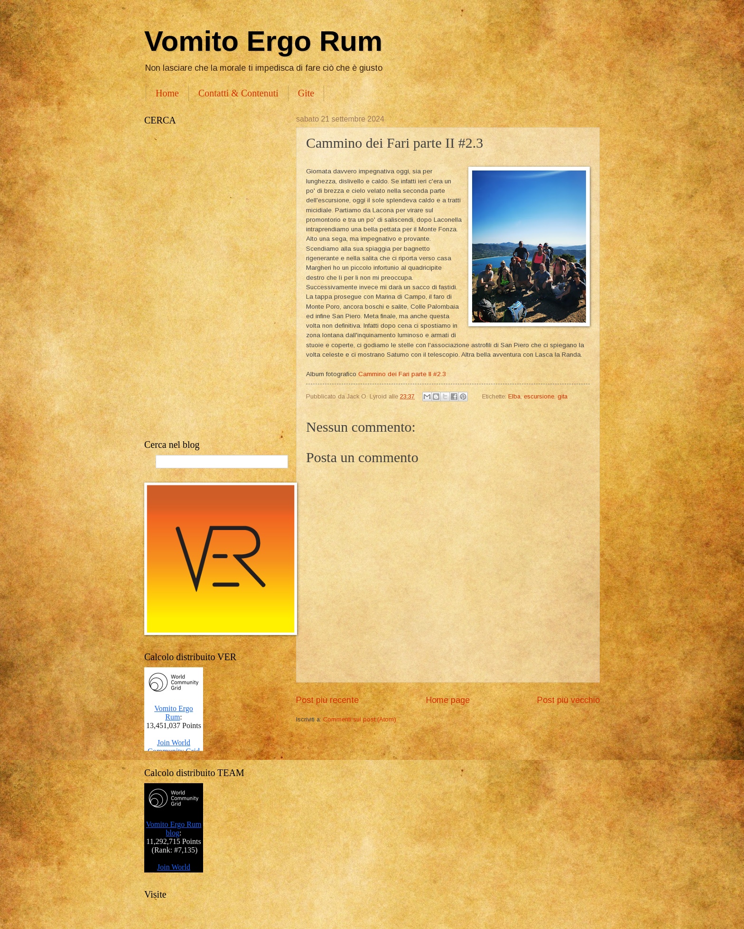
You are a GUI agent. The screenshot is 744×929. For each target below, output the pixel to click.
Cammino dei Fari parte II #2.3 (403, 374)
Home (167, 93)
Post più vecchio (568, 700)
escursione (539, 396)
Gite (306, 93)
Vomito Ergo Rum (263, 41)
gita (562, 396)
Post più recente (327, 700)
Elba (514, 396)
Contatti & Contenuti (238, 93)
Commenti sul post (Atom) (359, 719)
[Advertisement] (210, 282)
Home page (448, 700)
